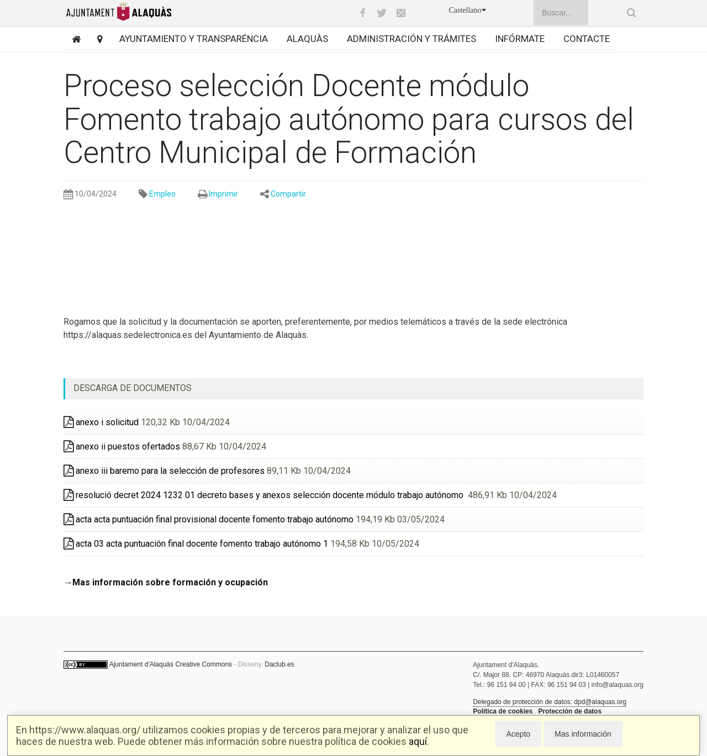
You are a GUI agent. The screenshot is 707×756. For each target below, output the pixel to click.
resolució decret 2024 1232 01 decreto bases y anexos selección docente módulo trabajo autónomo (265, 495)
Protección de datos (570, 711)
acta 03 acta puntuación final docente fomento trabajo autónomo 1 (196, 543)
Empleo (162, 193)
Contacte (586, 38)
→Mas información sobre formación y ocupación (166, 582)
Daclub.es (279, 664)
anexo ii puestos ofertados (122, 446)
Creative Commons (203, 664)
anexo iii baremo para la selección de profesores (164, 471)
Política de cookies (502, 711)
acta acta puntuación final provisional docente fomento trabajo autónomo (209, 519)
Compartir (288, 193)
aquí (418, 741)
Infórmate (520, 38)
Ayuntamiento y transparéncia (193, 38)
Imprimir (223, 193)
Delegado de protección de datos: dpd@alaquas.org (549, 702)
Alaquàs (307, 38)
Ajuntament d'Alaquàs (141, 664)
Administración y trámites (411, 38)
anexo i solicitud (101, 422)
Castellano (467, 10)
